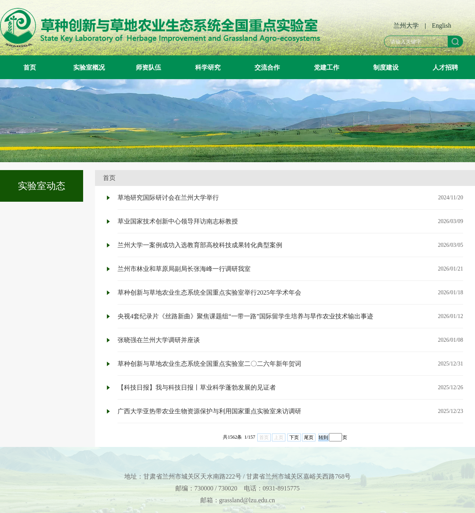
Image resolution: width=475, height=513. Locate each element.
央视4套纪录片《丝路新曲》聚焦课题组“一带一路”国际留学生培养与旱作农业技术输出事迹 (245, 316)
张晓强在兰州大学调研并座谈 (159, 340)
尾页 (309, 437)
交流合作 (267, 67)
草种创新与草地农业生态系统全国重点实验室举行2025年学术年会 (209, 292)
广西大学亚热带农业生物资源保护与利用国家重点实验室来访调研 (209, 411)
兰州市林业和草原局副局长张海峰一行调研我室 (184, 268)
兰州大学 (406, 25)
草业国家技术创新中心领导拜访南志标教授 (178, 221)
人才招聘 (445, 67)
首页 (29, 67)
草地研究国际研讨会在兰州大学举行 (168, 197)
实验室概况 (89, 67)
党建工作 (326, 67)
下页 (294, 437)
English (441, 25)
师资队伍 (148, 67)
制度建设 (386, 67)
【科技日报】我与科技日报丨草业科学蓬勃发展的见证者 (197, 387)
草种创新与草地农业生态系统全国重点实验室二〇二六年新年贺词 (209, 363)
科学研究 (207, 67)
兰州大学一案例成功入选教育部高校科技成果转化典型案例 (200, 245)
